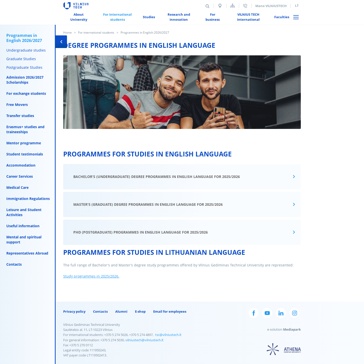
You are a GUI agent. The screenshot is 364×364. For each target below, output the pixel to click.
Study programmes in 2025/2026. (91, 276)
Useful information (22, 225)
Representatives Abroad (27, 253)
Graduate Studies (21, 58)
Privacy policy (74, 311)
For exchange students (26, 93)
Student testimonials (24, 154)
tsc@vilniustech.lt (168, 334)
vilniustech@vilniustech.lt (144, 340)
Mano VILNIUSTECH (271, 6)
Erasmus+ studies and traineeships (25, 129)
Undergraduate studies (26, 50)
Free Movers (17, 104)
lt (297, 5)
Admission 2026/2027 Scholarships (24, 80)
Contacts (14, 264)
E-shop (140, 311)
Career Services (19, 176)
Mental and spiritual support (23, 239)
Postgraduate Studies (24, 67)
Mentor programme (23, 143)
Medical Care (17, 187)
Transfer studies (20, 115)
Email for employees (169, 311)
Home (67, 32)
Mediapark (292, 329)
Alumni (121, 311)
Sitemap (232, 6)
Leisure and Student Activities (23, 212)
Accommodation (20, 165)
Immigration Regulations (28, 198)
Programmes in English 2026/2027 (24, 38)
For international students (96, 32)
